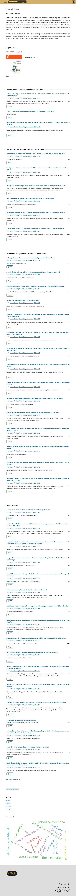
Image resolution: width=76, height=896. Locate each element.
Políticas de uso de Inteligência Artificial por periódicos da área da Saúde (30, 198)
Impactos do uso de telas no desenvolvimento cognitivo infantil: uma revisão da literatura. (36, 638)
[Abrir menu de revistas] (73, 1)
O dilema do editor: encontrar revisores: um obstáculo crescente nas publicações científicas (36, 702)
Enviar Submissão (12, 789)
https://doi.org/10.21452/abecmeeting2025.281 (25, 337)
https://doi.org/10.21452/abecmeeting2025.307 (25, 369)
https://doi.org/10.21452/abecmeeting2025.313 (25, 98)
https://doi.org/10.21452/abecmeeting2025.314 (25, 767)
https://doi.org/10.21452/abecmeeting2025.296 (25, 705)
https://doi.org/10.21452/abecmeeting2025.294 (25, 749)
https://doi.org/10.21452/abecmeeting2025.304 (25, 562)
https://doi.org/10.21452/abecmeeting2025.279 (25, 260)
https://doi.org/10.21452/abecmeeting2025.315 (25, 671)
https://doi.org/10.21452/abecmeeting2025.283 (25, 655)
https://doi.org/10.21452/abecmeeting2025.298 (25, 578)
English (8, 800)
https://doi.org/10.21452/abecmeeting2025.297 (25, 528)
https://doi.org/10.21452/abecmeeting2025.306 (25, 608)
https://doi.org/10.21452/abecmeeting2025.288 (25, 231)
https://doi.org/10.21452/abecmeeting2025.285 (25, 387)
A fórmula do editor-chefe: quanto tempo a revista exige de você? (28, 510)
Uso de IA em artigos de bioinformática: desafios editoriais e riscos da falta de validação (35, 229)
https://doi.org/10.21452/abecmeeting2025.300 (25, 433)
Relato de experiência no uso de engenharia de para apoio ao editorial (36, 212)
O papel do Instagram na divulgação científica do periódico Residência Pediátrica (33, 412)
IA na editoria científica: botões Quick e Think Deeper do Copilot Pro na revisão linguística (36, 154)
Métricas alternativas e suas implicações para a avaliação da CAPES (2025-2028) (32, 652)
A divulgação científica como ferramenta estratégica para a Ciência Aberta (31, 258)
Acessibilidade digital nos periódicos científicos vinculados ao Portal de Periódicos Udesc (35, 286)
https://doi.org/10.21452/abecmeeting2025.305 (25, 289)
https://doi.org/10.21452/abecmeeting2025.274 (25, 156)
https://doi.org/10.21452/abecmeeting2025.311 (25, 451)
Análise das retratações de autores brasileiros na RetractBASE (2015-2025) (30, 112)
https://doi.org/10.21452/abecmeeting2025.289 (25, 483)
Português (9, 809)
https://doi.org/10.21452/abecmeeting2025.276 (25, 467)
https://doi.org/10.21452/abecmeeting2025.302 (25, 401)
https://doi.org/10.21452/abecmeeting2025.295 (25, 201)
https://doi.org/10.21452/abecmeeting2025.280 (25, 127)
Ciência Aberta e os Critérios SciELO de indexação (23, 300)
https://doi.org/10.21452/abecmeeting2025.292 (25, 215)
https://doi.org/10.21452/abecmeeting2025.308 (25, 689)
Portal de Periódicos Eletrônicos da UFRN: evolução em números (28, 747)
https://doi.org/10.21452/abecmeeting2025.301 (25, 353)
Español (8, 803)
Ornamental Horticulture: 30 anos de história (21, 720)
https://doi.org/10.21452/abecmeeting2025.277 (25, 319)
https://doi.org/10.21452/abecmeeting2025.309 (25, 512)
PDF (10, 106)
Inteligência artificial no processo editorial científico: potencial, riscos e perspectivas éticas (36, 186)
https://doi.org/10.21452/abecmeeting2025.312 (25, 735)
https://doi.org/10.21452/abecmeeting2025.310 (25, 640)
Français (8, 806)
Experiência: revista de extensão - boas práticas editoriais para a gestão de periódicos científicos (38, 606)
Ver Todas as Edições (12, 779)
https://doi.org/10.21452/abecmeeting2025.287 (25, 172)
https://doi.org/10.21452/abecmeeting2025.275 (25, 415)
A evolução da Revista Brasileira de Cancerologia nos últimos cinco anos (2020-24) (33, 272)
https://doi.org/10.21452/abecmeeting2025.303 (25, 592)
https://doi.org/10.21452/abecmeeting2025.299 (25, 624)
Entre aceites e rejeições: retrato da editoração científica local (27, 590)
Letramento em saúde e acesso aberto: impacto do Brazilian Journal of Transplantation (35, 398)
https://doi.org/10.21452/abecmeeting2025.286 (25, 303)
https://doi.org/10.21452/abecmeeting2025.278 (25, 546)
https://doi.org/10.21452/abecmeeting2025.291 (25, 274)
